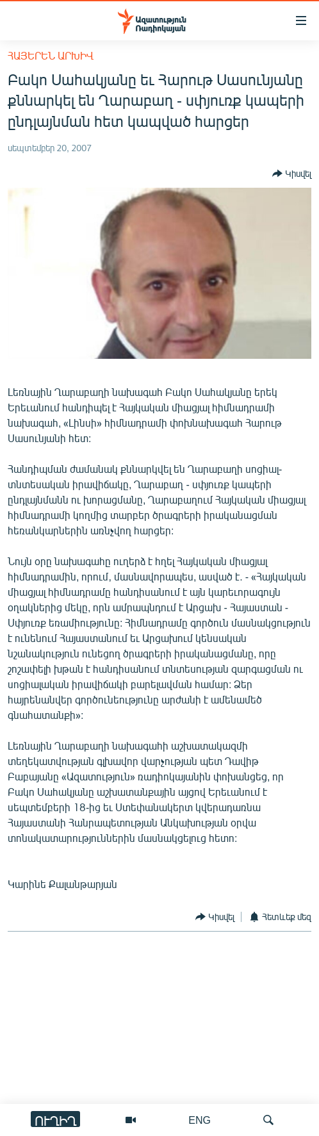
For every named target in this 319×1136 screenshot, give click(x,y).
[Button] (291, 173)
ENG (199, 1120)
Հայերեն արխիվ (51, 55)
